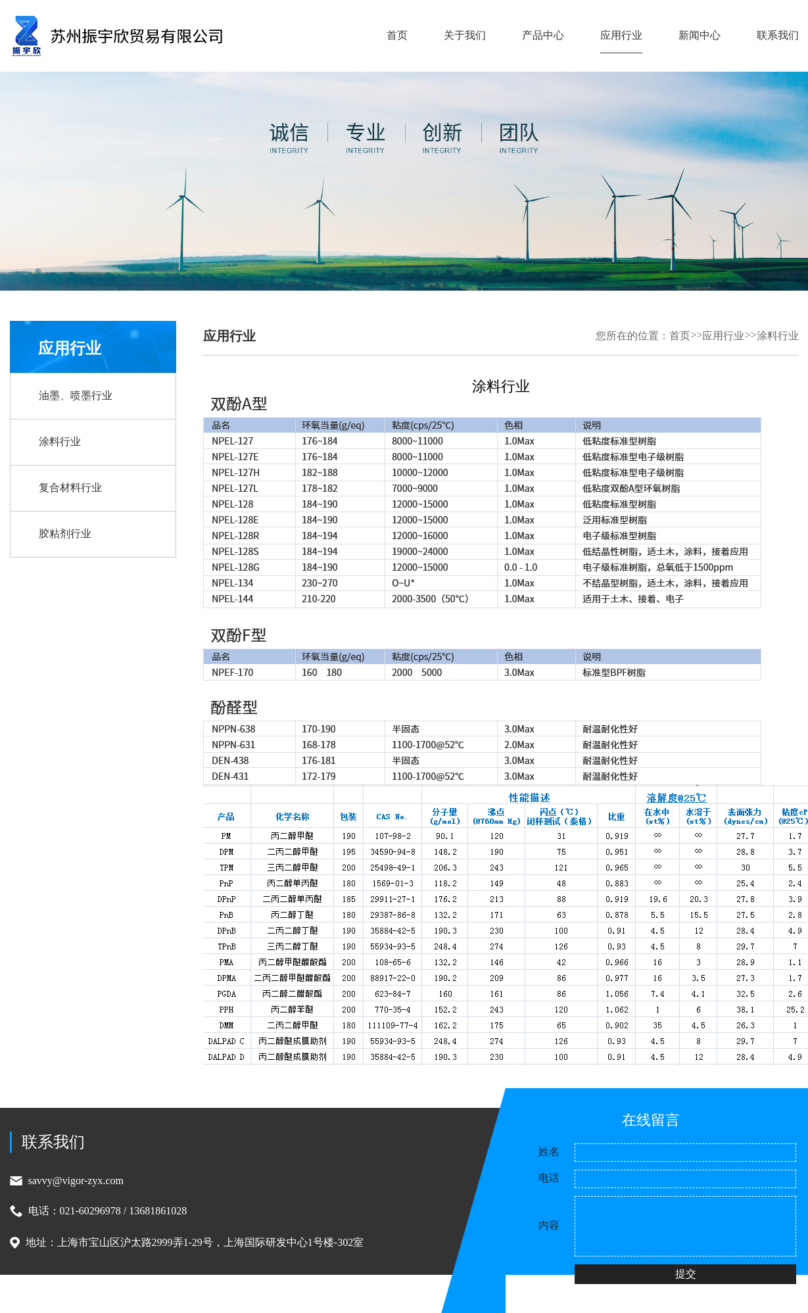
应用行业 (621, 35)
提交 (685, 1273)
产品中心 (543, 35)
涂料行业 (778, 335)
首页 (397, 35)
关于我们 (465, 35)
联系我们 (778, 35)
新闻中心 (699, 35)
